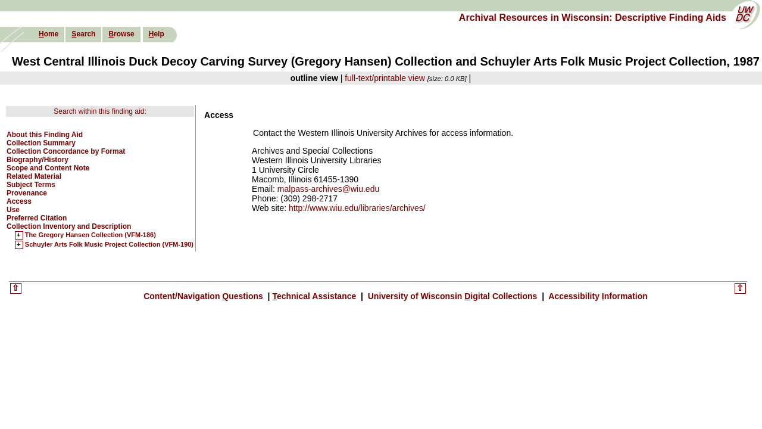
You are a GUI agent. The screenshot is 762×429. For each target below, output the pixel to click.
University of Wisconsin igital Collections (452, 296)
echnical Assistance (315, 296)
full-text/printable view (385, 78)
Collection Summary (41, 143)
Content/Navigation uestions (204, 296)
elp (156, 34)
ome (48, 34)
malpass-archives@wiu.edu (328, 189)
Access (19, 201)
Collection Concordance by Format (66, 151)
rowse (121, 34)
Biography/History (37, 160)
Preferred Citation (37, 218)
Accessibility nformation (597, 296)
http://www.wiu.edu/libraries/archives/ (357, 208)
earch (83, 34)
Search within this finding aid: (100, 111)
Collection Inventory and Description (69, 226)
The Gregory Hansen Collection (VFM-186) (90, 235)
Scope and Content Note (48, 168)
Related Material (34, 176)
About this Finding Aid (45, 134)
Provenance (27, 193)
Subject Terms (31, 185)
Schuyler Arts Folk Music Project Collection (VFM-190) (109, 244)
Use (13, 210)
